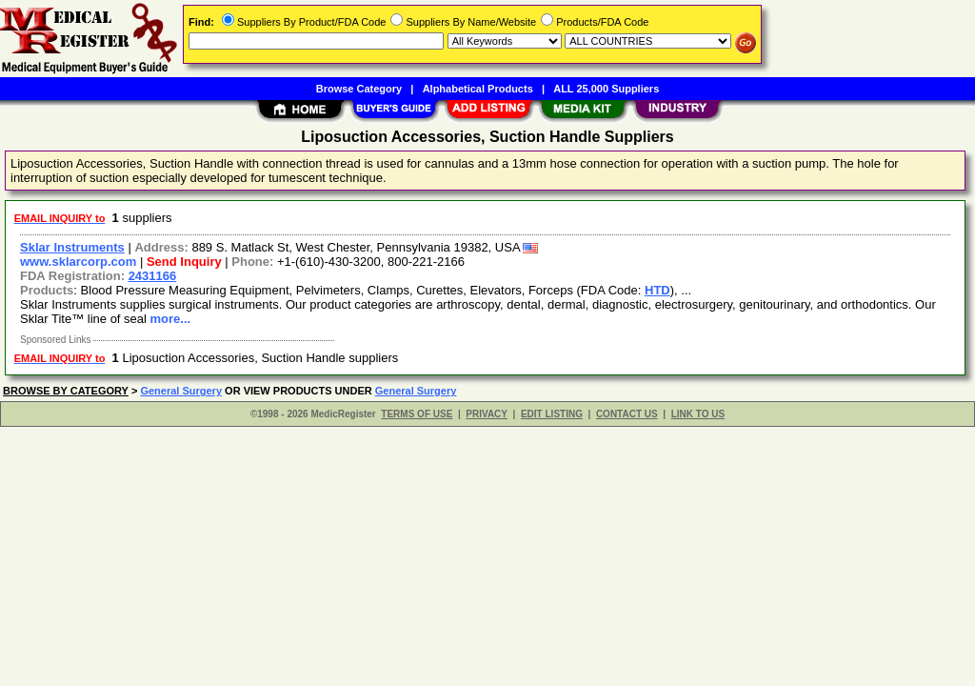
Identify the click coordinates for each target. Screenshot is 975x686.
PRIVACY (486, 414)
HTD (657, 290)
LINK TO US (698, 414)
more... (170, 319)
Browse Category (359, 88)
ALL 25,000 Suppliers (606, 88)
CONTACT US (627, 414)
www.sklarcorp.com (78, 261)
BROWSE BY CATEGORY (66, 390)
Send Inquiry (184, 261)
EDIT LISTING (552, 414)
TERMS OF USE (416, 414)
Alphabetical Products (478, 88)
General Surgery (181, 390)
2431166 (153, 276)
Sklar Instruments (72, 247)
